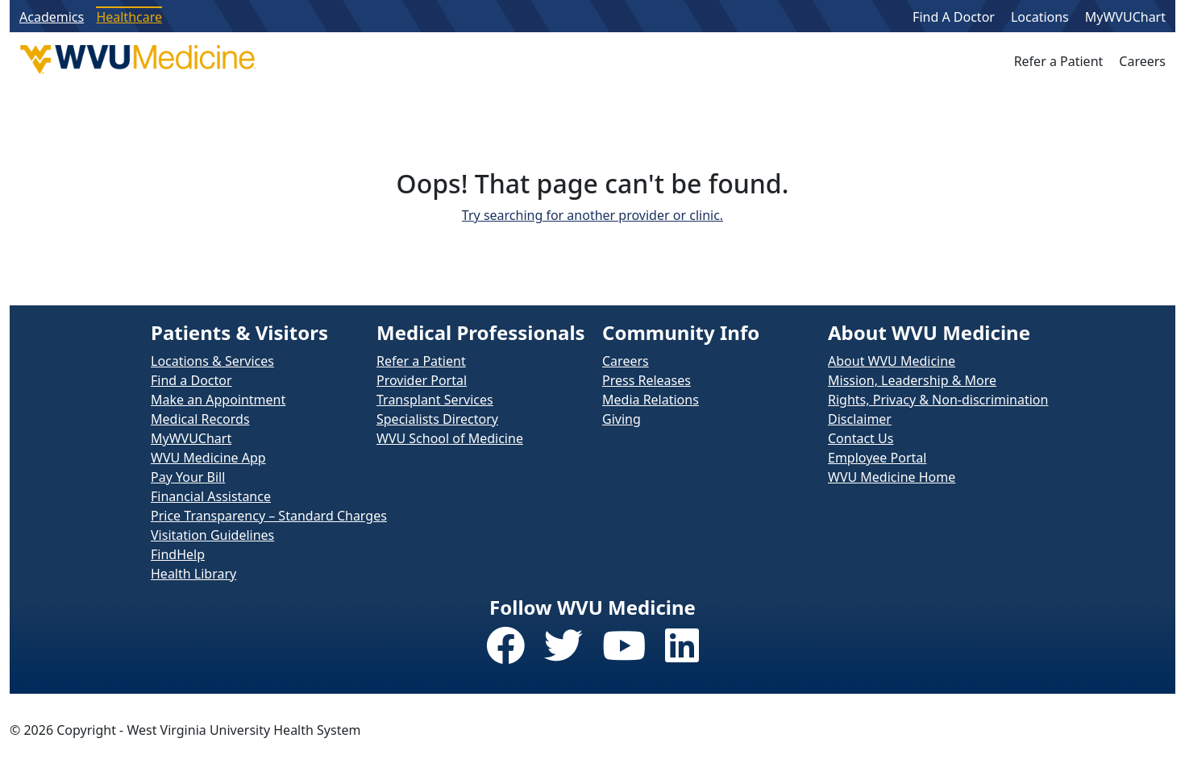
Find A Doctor (954, 17)
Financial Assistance (211, 496)
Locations (1040, 17)
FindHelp (178, 554)
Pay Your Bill (188, 477)
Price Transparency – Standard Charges (269, 516)
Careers (1142, 61)
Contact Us (860, 438)
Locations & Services (212, 361)
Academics (51, 17)
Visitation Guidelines (212, 535)
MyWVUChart (1125, 17)
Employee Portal (877, 458)
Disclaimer (860, 419)
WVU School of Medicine (449, 438)
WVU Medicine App (208, 458)
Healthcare (129, 17)
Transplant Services (434, 400)
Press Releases (646, 380)
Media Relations (650, 400)
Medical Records (200, 419)
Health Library (193, 574)
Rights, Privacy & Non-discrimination (938, 400)
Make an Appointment (218, 400)
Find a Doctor (191, 380)
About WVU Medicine (891, 361)
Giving (621, 419)
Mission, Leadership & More (912, 380)
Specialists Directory (437, 419)
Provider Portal (421, 380)
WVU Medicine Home (891, 477)
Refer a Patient (1059, 61)
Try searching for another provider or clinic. (592, 215)
